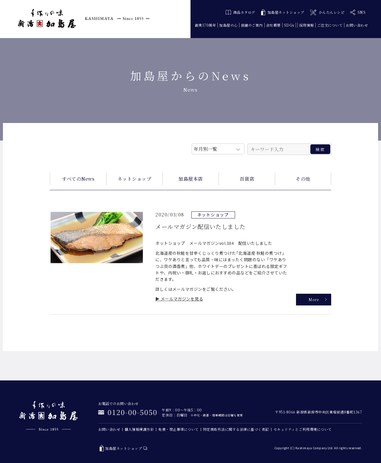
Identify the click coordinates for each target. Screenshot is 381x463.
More (314, 299)
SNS (357, 12)
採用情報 (306, 25)
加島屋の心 (228, 25)
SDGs (289, 25)
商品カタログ (240, 12)
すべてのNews (78, 178)
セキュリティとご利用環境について (302, 429)
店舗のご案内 (252, 25)
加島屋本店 (190, 178)
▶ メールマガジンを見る (179, 299)
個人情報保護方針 (139, 429)
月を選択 (218, 148)
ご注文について (330, 25)
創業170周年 (205, 25)
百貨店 (247, 178)
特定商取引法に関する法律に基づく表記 (236, 429)
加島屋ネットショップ (282, 12)
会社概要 (273, 25)
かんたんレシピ (327, 12)
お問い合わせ (357, 25)
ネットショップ (135, 178)
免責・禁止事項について (178, 429)
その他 (303, 178)
